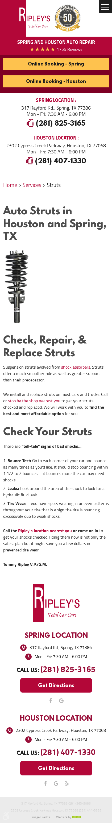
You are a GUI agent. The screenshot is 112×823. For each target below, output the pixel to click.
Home (10, 185)
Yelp (66, 783)
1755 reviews (69, 49)
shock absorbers (75, 367)
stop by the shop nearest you (34, 400)
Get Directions (56, 685)
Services (32, 185)
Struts (54, 185)
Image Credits (40, 817)
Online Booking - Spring (56, 63)
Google (61, 700)
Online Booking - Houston (56, 81)
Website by (68, 817)
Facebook (50, 700)
